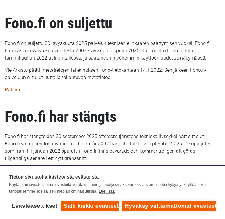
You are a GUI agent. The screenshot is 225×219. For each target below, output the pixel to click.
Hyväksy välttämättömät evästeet (170, 206)
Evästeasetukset (34, 206)
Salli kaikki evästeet (91, 206)
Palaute (13, 89)
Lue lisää (107, 191)
